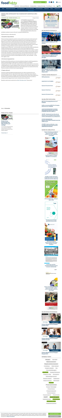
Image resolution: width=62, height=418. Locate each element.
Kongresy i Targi (47, 374)
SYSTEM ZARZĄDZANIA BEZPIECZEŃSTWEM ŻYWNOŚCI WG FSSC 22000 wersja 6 (51, 120)
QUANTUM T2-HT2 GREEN (47, 81)
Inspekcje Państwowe (55, 372)
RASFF (46, 397)
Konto (59, 2)
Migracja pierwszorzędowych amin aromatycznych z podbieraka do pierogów (50, 56)
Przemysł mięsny (51, 388)
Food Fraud (45, 372)
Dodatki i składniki (49, 368)
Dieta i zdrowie (55, 366)
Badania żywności (51, 361)
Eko (56, 368)
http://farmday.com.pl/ (22, 80)
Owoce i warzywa (47, 380)
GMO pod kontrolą (45, 77)
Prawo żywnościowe (51, 384)
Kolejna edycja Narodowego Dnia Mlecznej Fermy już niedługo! (5, 123)
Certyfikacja (47, 366)
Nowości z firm (57, 8)
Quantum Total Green (46, 89)
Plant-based (56, 380)
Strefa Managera (31, 10)
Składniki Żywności (39, 8)
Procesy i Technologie (30, 8)
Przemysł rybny (56, 394)
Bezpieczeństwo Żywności (10, 8)
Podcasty (51, 382)
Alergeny (47, 359)
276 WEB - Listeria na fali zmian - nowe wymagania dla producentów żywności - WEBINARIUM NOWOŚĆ (50, 125)
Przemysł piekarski (47, 394)
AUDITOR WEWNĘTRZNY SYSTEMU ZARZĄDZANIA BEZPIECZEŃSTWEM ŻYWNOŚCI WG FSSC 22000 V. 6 (50, 110)
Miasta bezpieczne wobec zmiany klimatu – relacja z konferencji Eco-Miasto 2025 (50, 70)
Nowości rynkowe (47, 378)
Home (3, 8)
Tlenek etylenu (56, 399)
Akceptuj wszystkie (54, 413)
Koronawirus (56, 374)
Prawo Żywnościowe (20, 8)
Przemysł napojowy (51, 393)
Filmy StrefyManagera (51, 370)
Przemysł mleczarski (51, 391)
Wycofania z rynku (51, 401)
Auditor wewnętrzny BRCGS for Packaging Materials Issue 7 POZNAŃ (50, 106)
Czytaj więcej (4, 132)
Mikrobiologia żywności (51, 376)
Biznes (52, 8)
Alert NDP (54, 359)
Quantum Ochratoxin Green (47, 94)
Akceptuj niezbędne (54, 416)
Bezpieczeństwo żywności (51, 364)
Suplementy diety (47, 399)
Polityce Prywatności (11, 416)
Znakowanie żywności (51, 403)
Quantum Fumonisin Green (47, 85)
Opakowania (46, 8)
